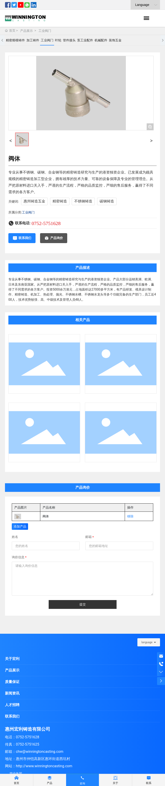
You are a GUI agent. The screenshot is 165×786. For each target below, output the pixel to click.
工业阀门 (44, 31)
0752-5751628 (45, 223)
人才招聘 (12, 705)
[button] (2, 40)
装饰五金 (115, 40)
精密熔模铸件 (15, 40)
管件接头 (69, 40)
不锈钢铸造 (83, 201)
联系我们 (12, 716)
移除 (130, 516)
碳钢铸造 (107, 201)
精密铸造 (60, 201)
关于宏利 (12, 659)
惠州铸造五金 (34, 201)
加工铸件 (32, 40)
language (147, 642)
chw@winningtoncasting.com (39, 751)
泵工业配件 (85, 40)
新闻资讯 (12, 693)
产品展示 (26, 31)
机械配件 (101, 40)
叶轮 (58, 40)
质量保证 (12, 682)
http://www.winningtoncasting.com (44, 766)
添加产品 (20, 526)
